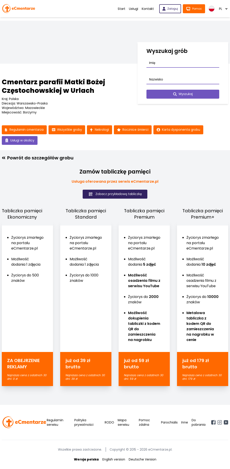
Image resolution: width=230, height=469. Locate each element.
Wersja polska (86, 459)
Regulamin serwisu (55, 422)
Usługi (133, 9)
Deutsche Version (142, 459)
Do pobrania (199, 422)
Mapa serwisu (123, 422)
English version (113, 459)
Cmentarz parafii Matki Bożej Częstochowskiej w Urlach (53, 86)
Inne (184, 422)
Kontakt (148, 9)
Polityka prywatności (83, 422)
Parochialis (169, 422)
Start (121, 9)
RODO (109, 422)
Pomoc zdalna (144, 422)
